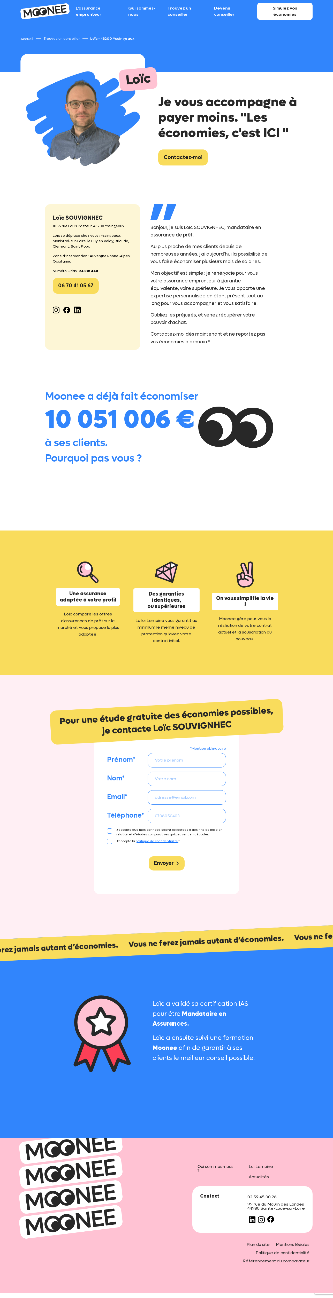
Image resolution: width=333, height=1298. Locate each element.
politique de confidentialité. (157, 841)
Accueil (26, 38)
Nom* (116, 778)
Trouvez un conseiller (179, 11)
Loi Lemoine (261, 1166)
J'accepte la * (148, 841)
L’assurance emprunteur (88, 11)
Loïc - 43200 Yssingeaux (112, 38)
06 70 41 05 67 (75, 285)
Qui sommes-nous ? (215, 1168)
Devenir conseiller (224, 11)
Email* (117, 797)
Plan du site (258, 1244)
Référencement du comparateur (276, 1261)
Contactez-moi (183, 157)
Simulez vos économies (285, 11)
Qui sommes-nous (141, 11)
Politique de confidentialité (282, 1252)
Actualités (259, 1177)
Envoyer (166, 863)
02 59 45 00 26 (262, 1197)
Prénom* (121, 759)
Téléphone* (125, 815)
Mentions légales (292, 1244)
